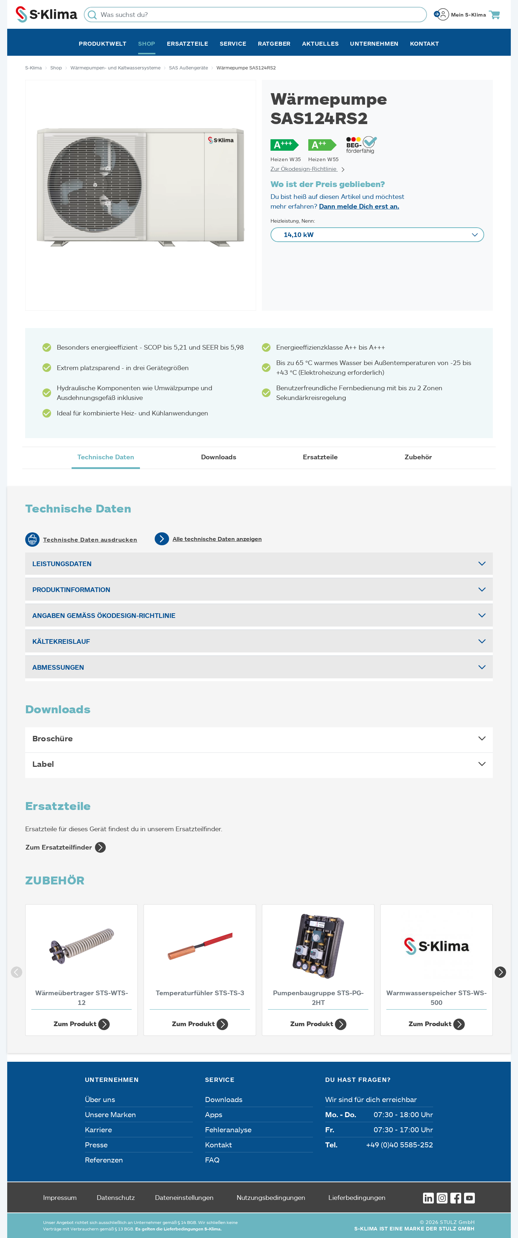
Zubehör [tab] (418, 457)
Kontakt (424, 43)
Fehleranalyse (228, 1129)
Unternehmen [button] (374, 43)
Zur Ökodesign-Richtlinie (308, 168)
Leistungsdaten (62, 564)
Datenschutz (116, 1197)
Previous (14, 970)
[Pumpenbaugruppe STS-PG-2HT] (318, 959)
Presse (96, 1144)
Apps (213, 1114)
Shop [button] (146, 43)
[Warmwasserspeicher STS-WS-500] (436, 959)
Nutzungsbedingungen (271, 1197)
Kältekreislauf (61, 641)
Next (498, 970)
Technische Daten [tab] (105, 457)
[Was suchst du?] (255, 14)
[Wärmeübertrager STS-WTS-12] (81, 959)
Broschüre (52, 738)
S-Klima (33, 67)
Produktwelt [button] (103, 43)
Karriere (98, 1129)
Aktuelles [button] (320, 43)
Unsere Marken (110, 1114)
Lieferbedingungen (357, 1197)
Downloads (223, 1099)
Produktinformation (71, 589)
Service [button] (233, 43)
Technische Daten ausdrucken (90, 539)
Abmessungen (58, 667)
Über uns (100, 1099)
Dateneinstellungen (184, 1197)
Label (43, 764)
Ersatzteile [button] (187, 43)
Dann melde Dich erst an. (359, 206)
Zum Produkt (82, 1024)
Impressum (60, 1197)
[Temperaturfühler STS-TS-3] (200, 959)
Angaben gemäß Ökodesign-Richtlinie (104, 615)
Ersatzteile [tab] (320, 457)
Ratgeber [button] (274, 43)
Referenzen (104, 1159)
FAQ (212, 1159)
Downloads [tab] (218, 457)
